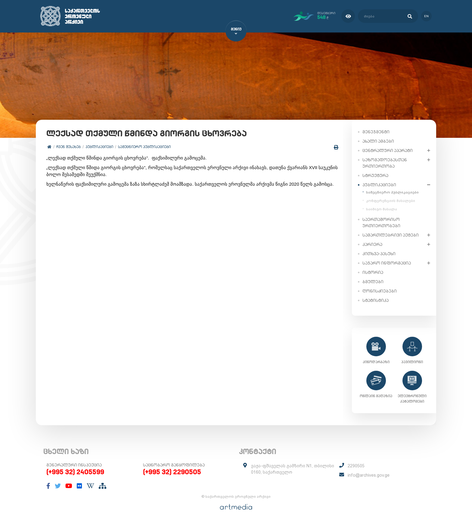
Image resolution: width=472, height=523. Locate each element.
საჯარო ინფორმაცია (386, 262)
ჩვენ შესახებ (68, 146)
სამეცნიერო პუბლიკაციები (144, 146)
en (426, 16)
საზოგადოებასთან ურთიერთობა (384, 163)
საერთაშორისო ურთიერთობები (381, 222)
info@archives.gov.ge (369, 475)
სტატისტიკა (375, 300)
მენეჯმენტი (376, 131)
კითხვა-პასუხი (379, 253)
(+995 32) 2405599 (75, 472)
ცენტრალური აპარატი (387, 150)
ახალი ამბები (378, 141)
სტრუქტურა (375, 175)
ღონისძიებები (379, 290)
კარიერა (372, 244)
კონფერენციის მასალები (390, 200)
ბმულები (373, 281)
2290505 (356, 465)
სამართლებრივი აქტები (390, 234)
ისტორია (372, 272)
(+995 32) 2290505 (172, 472)
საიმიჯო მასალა (381, 209)
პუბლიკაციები (99, 146)
